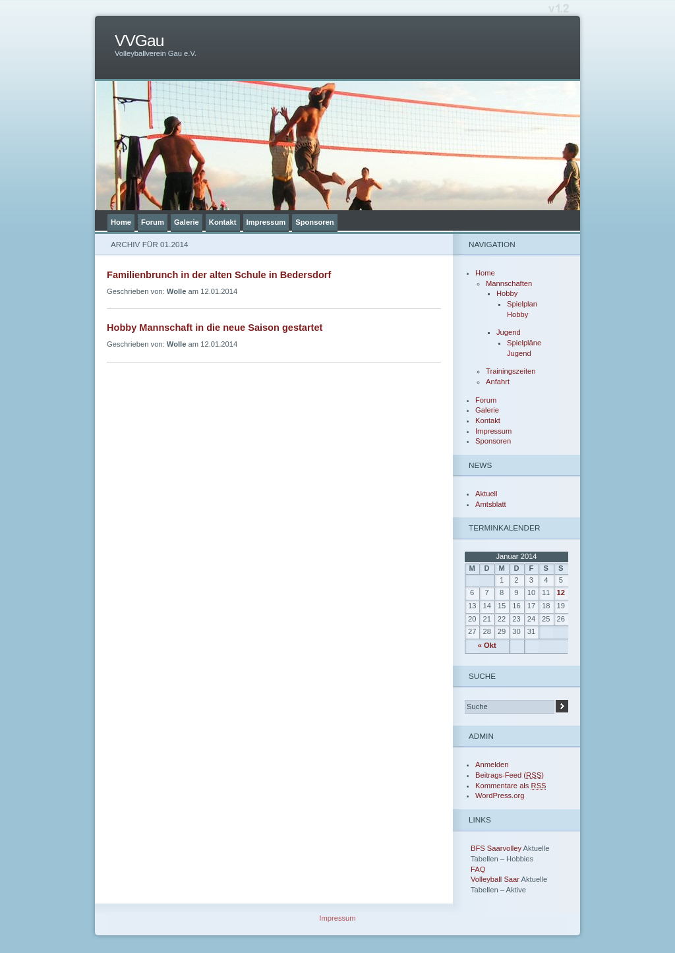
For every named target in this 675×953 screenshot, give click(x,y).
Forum (152, 222)
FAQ (478, 869)
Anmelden (491, 764)
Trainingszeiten (510, 371)
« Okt (487, 645)
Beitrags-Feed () (509, 775)
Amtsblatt (490, 504)
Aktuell (486, 494)
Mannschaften (509, 283)
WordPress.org (499, 795)
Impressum (266, 222)
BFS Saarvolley (496, 848)
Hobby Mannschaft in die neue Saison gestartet (214, 327)
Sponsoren (314, 222)
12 (561, 592)
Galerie (186, 222)
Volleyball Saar (495, 879)
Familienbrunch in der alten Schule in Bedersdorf (219, 275)
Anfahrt (498, 382)
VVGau (139, 40)
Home (121, 222)
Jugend (508, 332)
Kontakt (223, 222)
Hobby (506, 293)
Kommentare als (510, 786)
